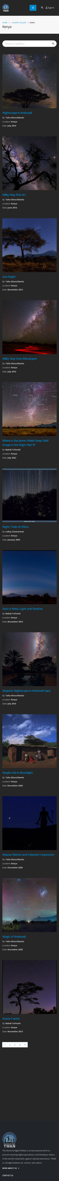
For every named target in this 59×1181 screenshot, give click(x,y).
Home (4, 23)
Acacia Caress (11, 1018)
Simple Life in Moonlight (17, 772)
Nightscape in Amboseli (17, 113)
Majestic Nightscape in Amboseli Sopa (26, 691)
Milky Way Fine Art (14, 195)
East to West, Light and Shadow (22, 609)
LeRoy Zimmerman (15, 531)
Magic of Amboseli (14, 936)
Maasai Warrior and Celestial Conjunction (28, 854)
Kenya (14, 121)
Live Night (8, 277)
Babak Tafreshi (13, 449)
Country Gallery (18, 23)
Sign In (50, 7)
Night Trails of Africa (15, 527)
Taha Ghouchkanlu (15, 117)
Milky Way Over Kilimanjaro (19, 358)
